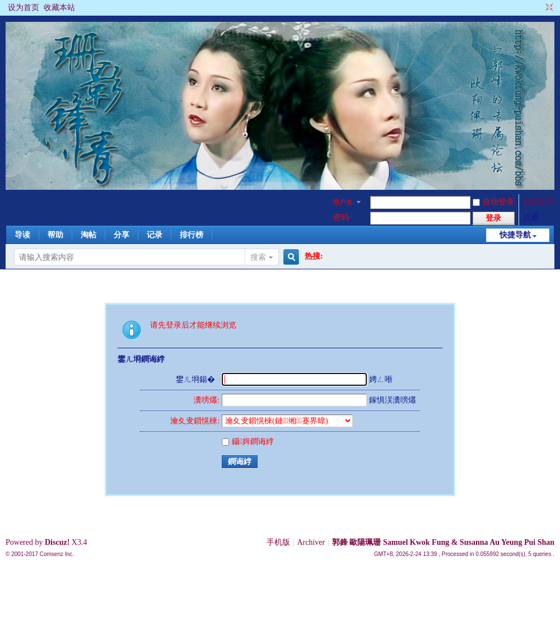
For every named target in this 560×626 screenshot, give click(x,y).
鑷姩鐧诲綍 (248, 441)
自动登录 (493, 202)
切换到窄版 (548, 8)
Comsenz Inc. (57, 554)
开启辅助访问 (539, 8)
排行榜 (191, 235)
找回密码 (538, 202)
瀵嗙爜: (207, 400)
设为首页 (23, 7)
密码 (341, 217)
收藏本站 (59, 7)
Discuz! (57, 542)
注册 (531, 217)
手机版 (278, 542)
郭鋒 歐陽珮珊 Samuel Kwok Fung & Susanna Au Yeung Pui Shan (443, 542)
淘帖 (88, 235)
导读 (22, 235)
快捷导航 (515, 235)
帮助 (55, 235)
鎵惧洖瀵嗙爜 (392, 400)
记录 (154, 235)
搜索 (258, 257)
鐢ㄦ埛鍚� (195, 379)
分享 (121, 235)
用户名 (343, 202)
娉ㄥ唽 (381, 379)
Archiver (311, 542)
